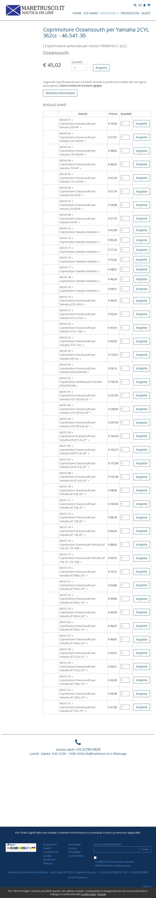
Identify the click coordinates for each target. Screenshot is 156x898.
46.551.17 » (66, 554)
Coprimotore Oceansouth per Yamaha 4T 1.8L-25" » (78, 533)
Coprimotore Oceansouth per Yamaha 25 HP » (78, 220)
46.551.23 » (66, 595)
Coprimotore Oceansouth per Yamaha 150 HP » (78, 166)
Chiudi (101, 894)
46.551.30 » (66, 662)
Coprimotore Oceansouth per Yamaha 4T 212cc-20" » (78, 668)
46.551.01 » (66, 392)
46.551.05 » (66, 446)
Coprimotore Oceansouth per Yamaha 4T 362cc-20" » (78, 641)
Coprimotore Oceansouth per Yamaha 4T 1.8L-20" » (78, 519)
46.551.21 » (66, 581)
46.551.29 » (66, 649)
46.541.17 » (66, 267)
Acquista (141, 123)
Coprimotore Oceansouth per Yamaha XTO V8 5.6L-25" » (78, 397)
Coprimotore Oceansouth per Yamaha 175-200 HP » (78, 152)
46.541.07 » (66, 201)
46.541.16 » (66, 257)
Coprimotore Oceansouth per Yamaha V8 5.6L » (78, 356)
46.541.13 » (66, 238)
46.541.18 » (66, 277)
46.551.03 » (66, 419)
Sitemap (48, 863)
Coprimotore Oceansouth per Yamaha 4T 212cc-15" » (78, 655)
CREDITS (147, 886)
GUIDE (145, 13)
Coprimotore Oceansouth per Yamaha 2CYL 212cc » (78, 316)
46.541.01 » (66, 120)
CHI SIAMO (90, 13)
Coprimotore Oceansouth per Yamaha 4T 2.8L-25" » (78, 506)
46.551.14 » (66, 527)
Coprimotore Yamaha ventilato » (80, 261)
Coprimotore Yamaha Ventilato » (80, 232)
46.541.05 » (66, 174)
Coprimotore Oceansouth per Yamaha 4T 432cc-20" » (78, 614)
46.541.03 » (66, 147)
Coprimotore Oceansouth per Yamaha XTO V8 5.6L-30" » (78, 411)
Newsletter (74, 851)
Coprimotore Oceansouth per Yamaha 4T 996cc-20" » (78, 573)
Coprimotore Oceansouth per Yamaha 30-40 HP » (78, 207)
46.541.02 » (66, 133)
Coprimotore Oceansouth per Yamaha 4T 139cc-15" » (78, 682)
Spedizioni (49, 859)
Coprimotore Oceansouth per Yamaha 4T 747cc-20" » (78, 587)
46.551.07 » (66, 459)
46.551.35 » (66, 703)
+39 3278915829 (88, 749)
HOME (77, 13)
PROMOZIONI (130, 13)
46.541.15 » (66, 248)
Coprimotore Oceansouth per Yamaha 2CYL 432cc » (78, 302)
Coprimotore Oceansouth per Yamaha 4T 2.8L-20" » (78, 492)
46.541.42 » (66, 364)
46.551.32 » (66, 676)
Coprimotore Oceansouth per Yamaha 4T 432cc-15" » (78, 600)
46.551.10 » (66, 486)
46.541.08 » (66, 214)
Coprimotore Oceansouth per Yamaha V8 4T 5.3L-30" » (78, 451)
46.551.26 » (66, 622)
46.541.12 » (66, 228)
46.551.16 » (66, 540)
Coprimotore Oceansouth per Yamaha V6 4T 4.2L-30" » (78, 478)
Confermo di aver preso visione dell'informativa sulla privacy (114, 863)
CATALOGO (109, 13)
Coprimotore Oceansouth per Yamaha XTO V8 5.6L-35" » (78, 424)
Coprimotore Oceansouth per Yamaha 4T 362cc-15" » (78, 628)
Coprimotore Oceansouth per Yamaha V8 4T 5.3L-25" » (78, 438)
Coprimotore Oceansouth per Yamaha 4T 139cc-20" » (78, 695)
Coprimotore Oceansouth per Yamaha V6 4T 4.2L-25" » (78, 465)
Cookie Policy (76, 855)
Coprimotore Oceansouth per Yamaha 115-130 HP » (78, 180)
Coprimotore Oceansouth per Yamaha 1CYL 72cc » (78, 343)
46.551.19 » (66, 568)
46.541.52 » (66, 378)
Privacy (72, 848)
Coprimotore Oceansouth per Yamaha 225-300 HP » (78, 139)
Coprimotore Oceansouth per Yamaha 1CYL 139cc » (78, 329)
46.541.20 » (66, 287)
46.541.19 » (66, 297)
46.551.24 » (66, 608)
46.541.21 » (66, 310)
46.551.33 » (66, 690)
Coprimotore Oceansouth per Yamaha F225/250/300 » (78, 370)
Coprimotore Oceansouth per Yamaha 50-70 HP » (78, 193)
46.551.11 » (66, 500)
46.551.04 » (66, 432)
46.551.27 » (66, 635)
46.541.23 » (66, 337)
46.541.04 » (66, 160)
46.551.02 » (66, 405)
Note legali (74, 844)
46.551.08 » (66, 473)
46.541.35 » (66, 351)
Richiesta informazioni (60, 93)
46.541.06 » (66, 187)
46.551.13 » (66, 513)
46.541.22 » (66, 324)
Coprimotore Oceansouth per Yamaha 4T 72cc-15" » (78, 709)
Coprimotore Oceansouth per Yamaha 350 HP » (78, 125)
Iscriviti (145, 849)
